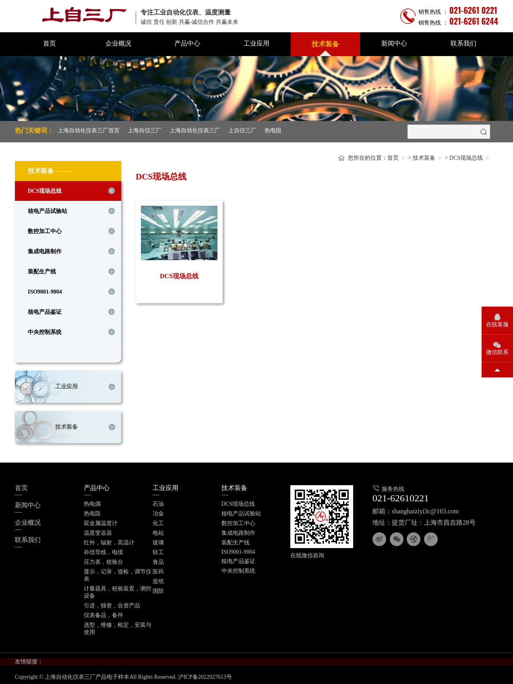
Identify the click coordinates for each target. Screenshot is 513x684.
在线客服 (497, 324)
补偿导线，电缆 (103, 550)
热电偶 (92, 502)
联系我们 (463, 43)
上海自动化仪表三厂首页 (89, 130)
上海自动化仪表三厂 (195, 130)
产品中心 (187, 43)
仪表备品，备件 (103, 613)
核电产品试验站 (47, 209)
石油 (158, 502)
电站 (158, 531)
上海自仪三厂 (144, 130)
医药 (158, 570)
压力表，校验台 (103, 560)
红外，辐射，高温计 (109, 541)
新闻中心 (394, 43)
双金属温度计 (101, 521)
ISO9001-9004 (45, 290)
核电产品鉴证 (45, 310)
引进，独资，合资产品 (112, 604)
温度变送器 (98, 531)
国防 (158, 589)
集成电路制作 (45, 249)
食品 (158, 560)
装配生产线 (42, 270)
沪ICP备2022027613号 (205, 675)
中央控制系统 (45, 330)
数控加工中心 (45, 229)
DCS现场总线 (45, 189)
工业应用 (256, 43)
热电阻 (273, 130)
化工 (158, 521)
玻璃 (158, 541)
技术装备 (325, 44)
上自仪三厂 (242, 130)
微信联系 (497, 352)
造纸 (158, 579)
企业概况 (118, 43)
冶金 (158, 512)
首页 (49, 43)
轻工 (158, 550)
